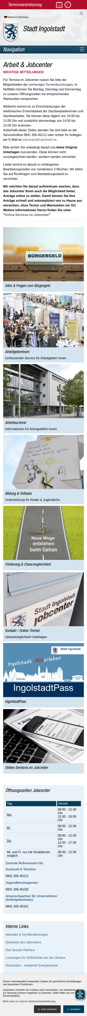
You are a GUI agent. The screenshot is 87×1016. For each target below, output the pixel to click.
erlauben (73, 1009)
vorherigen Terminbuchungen (51, 84)
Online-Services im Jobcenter (27, 215)
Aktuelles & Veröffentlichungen (26, 934)
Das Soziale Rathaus (20, 950)
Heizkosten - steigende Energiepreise (31, 965)
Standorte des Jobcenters (23, 942)
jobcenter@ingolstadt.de (40, 139)
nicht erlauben (47, 1009)
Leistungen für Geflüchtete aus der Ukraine (35, 957)
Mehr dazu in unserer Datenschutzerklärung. (29, 1001)
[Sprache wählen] (22, 17)
